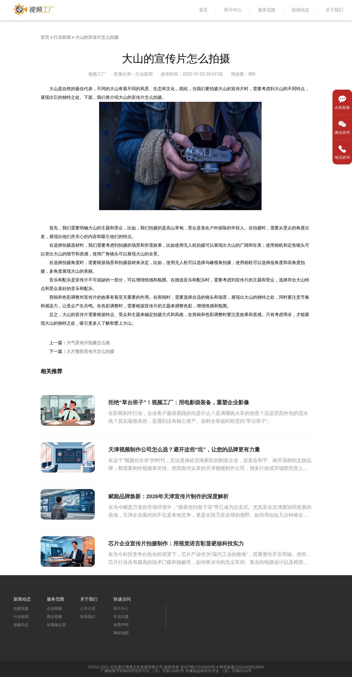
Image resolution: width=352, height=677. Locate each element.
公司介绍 (87, 608)
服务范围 (266, 10)
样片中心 (233, 10)
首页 (203, 10)
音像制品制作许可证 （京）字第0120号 (218, 671)
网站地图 (121, 633)
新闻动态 (300, 10)
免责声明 (121, 625)
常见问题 (121, 616)
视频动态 (21, 625)
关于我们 (334, 10)
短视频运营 (56, 625)
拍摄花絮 (21, 608)
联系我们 (87, 616)
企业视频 (54, 608)
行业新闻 (62, 37)
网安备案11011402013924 (241, 667)
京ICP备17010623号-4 (199, 667)
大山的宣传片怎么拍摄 (97, 37)
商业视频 (54, 616)
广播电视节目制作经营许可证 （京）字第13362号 (142, 671)
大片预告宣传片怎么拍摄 (90, 351)
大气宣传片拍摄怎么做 (88, 342)
